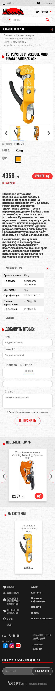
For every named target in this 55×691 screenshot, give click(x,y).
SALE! (9, 625)
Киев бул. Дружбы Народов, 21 (21, 660)
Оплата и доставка (42, 618)
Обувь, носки (13, 593)
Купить (39, 176)
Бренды (10, 619)
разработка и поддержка (38, 684)
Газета (35, 612)
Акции (34, 587)
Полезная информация (38, 600)
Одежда (10, 587)
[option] (27, 94)
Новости (36, 607)
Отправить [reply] (27, 421)
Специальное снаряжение (13, 612)
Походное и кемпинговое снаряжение (13, 601)
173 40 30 (42, 11)
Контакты (36, 592)
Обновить (28, 371)
